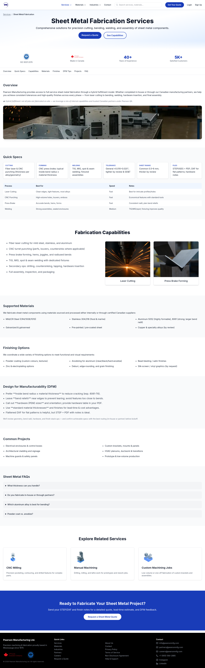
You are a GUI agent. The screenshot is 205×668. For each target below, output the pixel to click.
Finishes (56, 71)
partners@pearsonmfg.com (171, 647)
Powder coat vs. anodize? (20, 514)
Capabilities (34, 71)
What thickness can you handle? (23, 485)
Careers (57, 656)
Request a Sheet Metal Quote (102, 616)
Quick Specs (20, 71)
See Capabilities (115, 35)
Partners (57, 652)
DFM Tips (67, 71)
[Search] (140, 5)
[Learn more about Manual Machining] (102, 563)
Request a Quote (61, 659)
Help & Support (111, 659)
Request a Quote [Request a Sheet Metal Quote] (90, 35)
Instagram (162, 660)
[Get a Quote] (174, 4)
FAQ (86, 71)
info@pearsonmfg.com (169, 643)
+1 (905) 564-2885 (167, 656)
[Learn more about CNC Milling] (35, 563)
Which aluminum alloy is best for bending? (28, 504)
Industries (95, 5)
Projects (77, 71)
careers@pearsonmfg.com (170, 651)
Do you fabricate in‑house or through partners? (30, 495)
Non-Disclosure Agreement (117, 656)
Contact (108, 646)
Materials (80, 5)
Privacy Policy (111, 649)
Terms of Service (112, 652)
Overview (7, 71)
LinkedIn (161, 663)
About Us (109, 643)
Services (66, 5)
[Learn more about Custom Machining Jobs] (170, 563)
